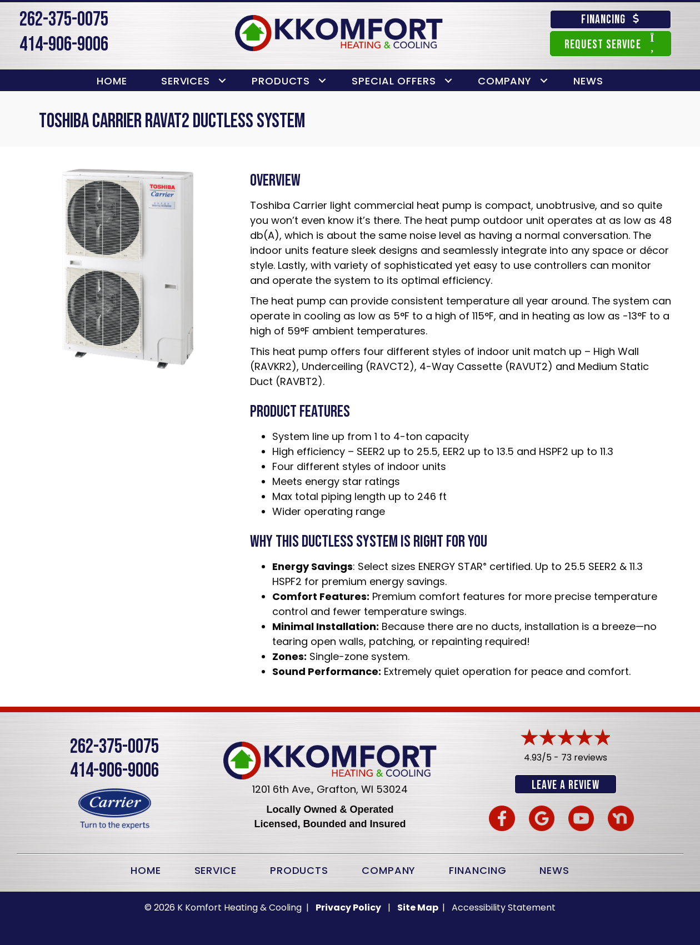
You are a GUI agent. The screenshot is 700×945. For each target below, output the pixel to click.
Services (185, 81)
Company (505, 81)
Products (281, 81)
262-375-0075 (63, 20)
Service (215, 869)
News (588, 81)
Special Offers (394, 81)
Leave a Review (565, 785)
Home (112, 81)
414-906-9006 (63, 45)
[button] (222, 81)
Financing (477, 869)
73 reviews (584, 757)
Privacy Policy (348, 906)
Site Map (418, 906)
